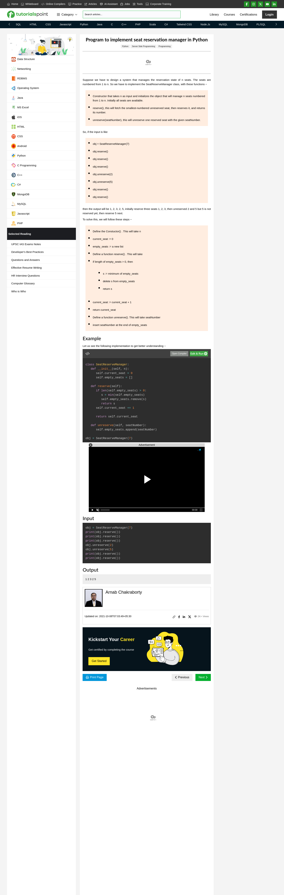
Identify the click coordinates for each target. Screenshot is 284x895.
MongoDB (242, 24)
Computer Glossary (23, 283)
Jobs (125, 4)
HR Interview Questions (25, 275)
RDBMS (19, 78)
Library (214, 14)
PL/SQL (261, 24)
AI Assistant (109, 4)
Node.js (205, 24)
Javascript (65, 24)
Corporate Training (158, 4)
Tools (138, 4)
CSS (48, 24)
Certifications (248, 14)
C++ (124, 24)
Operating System (25, 88)
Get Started (99, 661)
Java (99, 24)
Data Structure (23, 59)
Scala (152, 24)
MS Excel (20, 107)
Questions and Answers (25, 259)
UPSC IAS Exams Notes (26, 244)
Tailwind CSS (184, 24)
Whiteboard (29, 4)
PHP (138, 24)
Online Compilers (53, 4)
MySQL (223, 24)
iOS (16, 117)
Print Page (94, 677)
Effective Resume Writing (26, 267)
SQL (18, 24)
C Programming (23, 165)
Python (84, 24)
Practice (75, 4)
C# (166, 24)
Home (12, 4)
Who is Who (18, 291)
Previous (182, 677)
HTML (33, 24)
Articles (91, 4)
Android (19, 146)
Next (203, 677)
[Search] (132, 14)
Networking (21, 69)
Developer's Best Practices (27, 251)
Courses (229, 14)
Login (269, 14)
